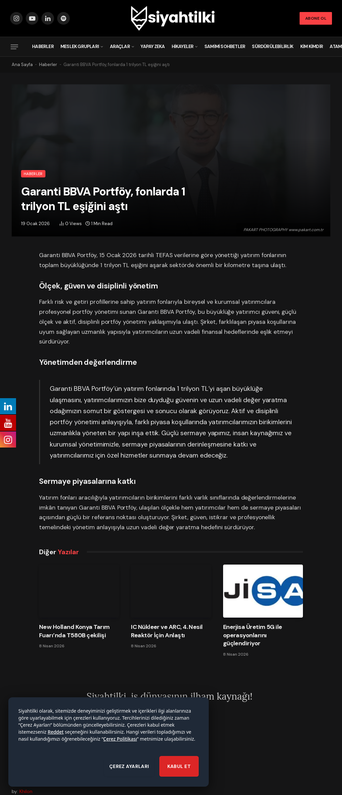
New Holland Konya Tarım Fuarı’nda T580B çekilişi (74, 631)
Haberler (43, 46)
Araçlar (120, 46)
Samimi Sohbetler (224, 46)
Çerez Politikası (120, 748)
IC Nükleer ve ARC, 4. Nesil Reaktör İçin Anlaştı (166, 631)
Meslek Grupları (79, 46)
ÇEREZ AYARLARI (129, 776)
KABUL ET (179, 776)
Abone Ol (315, 18)
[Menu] (14, 46)
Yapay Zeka (153, 46)
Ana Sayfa (22, 64)
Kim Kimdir (311, 46)
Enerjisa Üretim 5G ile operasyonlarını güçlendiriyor (252, 635)
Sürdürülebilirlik (272, 46)
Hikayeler (183, 46)
